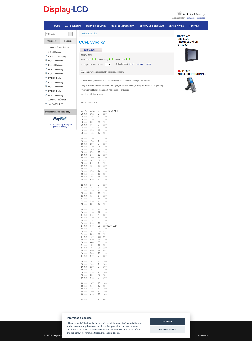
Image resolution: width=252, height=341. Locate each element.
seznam (140, 64)
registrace (201, 18)
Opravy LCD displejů (152, 26)
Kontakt (194, 26)
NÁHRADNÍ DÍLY (55, 104)
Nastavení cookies (167, 329)
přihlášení (191, 18)
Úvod (57, 26)
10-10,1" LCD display (57, 56)
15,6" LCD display (55, 87)
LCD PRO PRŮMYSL (57, 100)
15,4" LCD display (55, 82)
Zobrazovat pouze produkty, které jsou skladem (103, 72)
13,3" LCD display (55, 74)
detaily (132, 64)
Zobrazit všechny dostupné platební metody (60, 125)
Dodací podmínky (96, 26)
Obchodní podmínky (123, 26)
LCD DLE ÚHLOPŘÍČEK (58, 48)
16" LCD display (55, 91)
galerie (148, 64)
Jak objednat (73, 26)
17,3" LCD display (55, 95)
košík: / (191, 13)
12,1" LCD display (55, 65)
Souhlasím (167, 321)
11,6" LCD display (55, 61)
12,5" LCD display (55, 69)
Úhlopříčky (52, 41)
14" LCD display (55, 78)
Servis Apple (176, 26)
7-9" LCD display (55, 52)
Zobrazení (89, 50)
